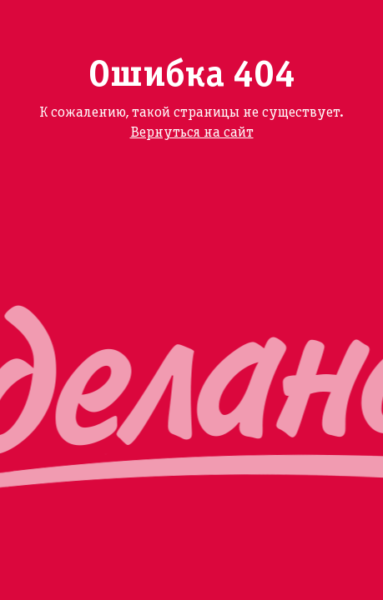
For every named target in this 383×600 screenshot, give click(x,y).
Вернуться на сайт (192, 133)
